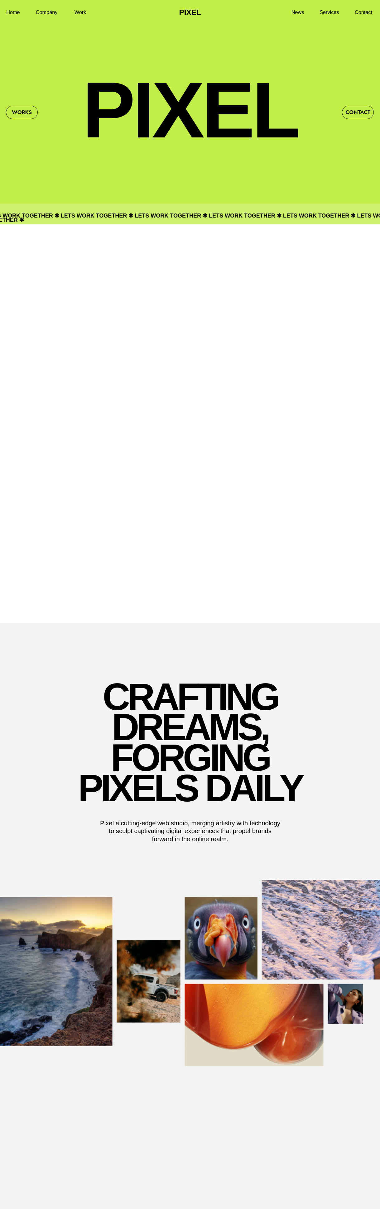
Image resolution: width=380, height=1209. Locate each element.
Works (22, 112)
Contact (357, 112)
